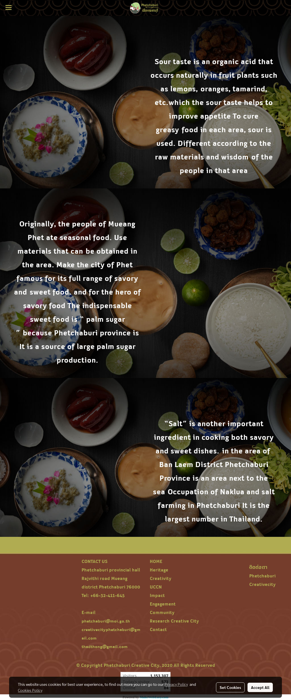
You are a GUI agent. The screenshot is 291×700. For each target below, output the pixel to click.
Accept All (260, 687)
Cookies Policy (30, 690)
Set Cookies (230, 687)
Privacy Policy (176, 684)
